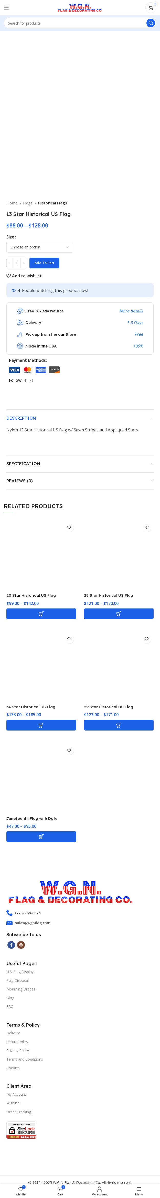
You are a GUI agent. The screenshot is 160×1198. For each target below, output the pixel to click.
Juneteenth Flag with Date (34, 818)
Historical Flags (52, 202)
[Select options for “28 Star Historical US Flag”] (119, 613)
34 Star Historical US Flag (33, 706)
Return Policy (17, 1041)
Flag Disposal (17, 980)
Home (12, 202)
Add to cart (44, 262)
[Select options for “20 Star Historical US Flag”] (41, 613)
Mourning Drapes (20, 989)
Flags (28, 202)
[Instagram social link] (31, 380)
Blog (10, 997)
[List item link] (80, 913)
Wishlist (12, 1103)
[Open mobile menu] (6, 8)
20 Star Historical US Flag (33, 595)
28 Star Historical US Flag (110, 595)
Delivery (13, 1032)
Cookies (13, 1067)
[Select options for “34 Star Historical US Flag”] (41, 725)
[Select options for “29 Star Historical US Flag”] (119, 725)
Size (10, 237)
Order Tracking (18, 1111)
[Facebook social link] (25, 380)
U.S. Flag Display (20, 971)
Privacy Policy (17, 1050)
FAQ (10, 1006)
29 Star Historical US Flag (110, 706)
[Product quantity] (16, 263)
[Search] (80, 23)
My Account (16, 1094)
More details (131, 311)
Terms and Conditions (24, 1059)
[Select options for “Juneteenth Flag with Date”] (41, 836)
